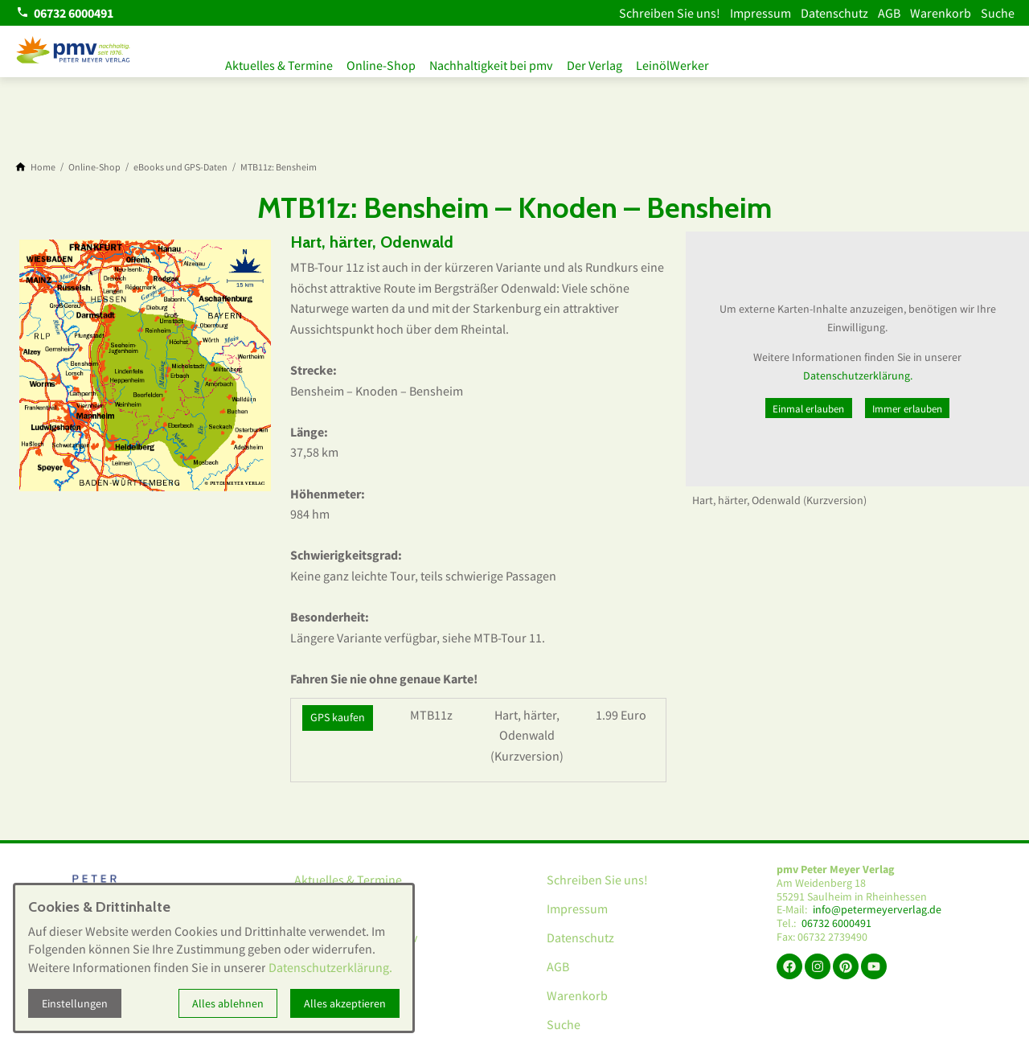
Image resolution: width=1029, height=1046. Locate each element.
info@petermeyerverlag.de (877, 910)
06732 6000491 (836, 923)
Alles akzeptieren (345, 1003)
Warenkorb (940, 13)
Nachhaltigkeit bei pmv (502, 63)
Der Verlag (610, 63)
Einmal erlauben (808, 408)
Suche (998, 13)
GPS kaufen (337, 717)
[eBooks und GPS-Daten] (180, 167)
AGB (889, 13)
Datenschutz (834, 13)
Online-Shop (386, 63)
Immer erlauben (907, 408)
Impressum (760, 13)
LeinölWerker (694, 63)
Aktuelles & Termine (279, 63)
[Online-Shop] (94, 167)
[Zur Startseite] (74, 51)
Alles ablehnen (228, 1003)
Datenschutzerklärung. (857, 375)
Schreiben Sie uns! (669, 13)
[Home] (43, 167)
